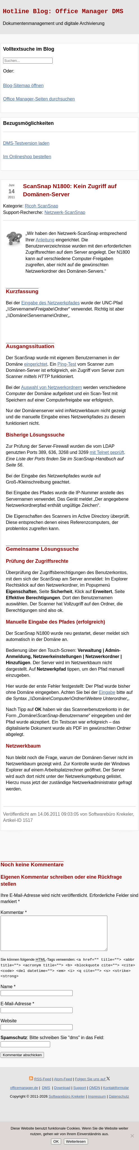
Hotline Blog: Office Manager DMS (63, 11)
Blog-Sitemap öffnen (23, 85)
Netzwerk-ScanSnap (65, 212)
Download (62, 1094)
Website (9, 1027)
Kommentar (14, 912)
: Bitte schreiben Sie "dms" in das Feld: (52, 1044)
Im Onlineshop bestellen (27, 156)
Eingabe (107, 692)
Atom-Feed (63, 1086)
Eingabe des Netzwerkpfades (50, 302)
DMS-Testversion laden (26, 143)
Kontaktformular (116, 1094)
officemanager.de (24, 1094)
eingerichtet (35, 364)
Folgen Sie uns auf (92, 1086)
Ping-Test (66, 364)
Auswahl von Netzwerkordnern (51, 387)
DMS (46, 1094)
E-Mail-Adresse (17, 1010)
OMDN (94, 1094)
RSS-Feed (42, 1086)
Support (79, 1094)
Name (8, 993)
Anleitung (45, 239)
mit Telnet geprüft (107, 452)
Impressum (97, 1103)
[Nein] (132, 1136)
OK (56, 1141)
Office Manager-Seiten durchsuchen (39, 99)
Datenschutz (119, 1103)
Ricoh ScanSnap (41, 206)
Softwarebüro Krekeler (67, 1103)
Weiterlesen (76, 1141)
